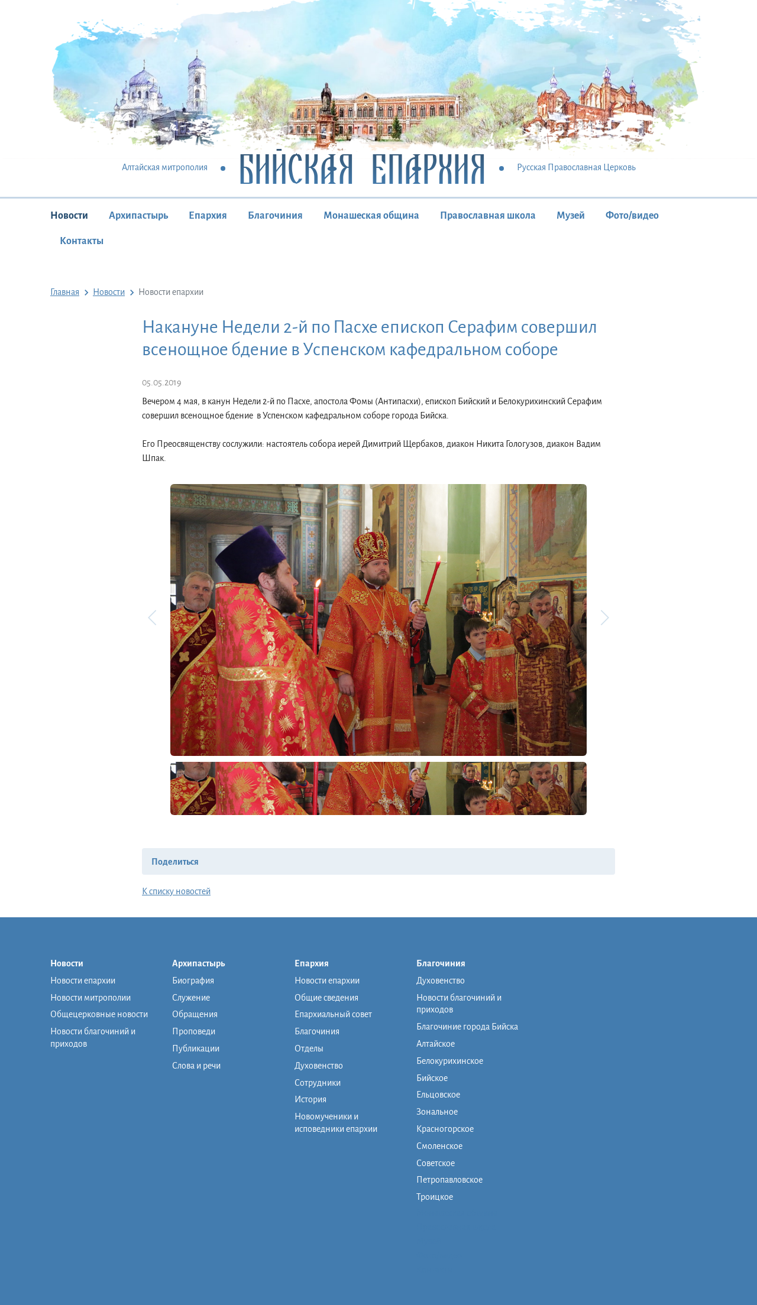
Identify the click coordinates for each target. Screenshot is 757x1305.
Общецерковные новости (99, 1014)
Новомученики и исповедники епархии (336, 1123)
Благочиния (275, 215)
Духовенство (319, 1065)
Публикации (195, 1048)
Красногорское (445, 1129)
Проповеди (193, 1031)
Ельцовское (438, 1094)
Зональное (437, 1111)
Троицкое (434, 1197)
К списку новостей (176, 891)
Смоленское (439, 1146)
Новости (69, 215)
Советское (435, 1163)
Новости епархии (82, 980)
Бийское (432, 1078)
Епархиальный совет (333, 1014)
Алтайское (435, 1043)
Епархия (208, 215)
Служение (191, 997)
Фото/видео (632, 215)
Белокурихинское (449, 1061)
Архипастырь (138, 215)
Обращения (195, 1014)
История (310, 1099)
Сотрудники (318, 1083)
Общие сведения (326, 997)
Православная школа (488, 215)
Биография (193, 980)
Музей (571, 215)
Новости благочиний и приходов (92, 1037)
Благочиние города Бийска (467, 1026)
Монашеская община (371, 215)
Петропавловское (449, 1179)
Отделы (309, 1048)
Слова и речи (196, 1065)
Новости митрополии (90, 997)
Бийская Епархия (362, 168)
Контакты (81, 241)
